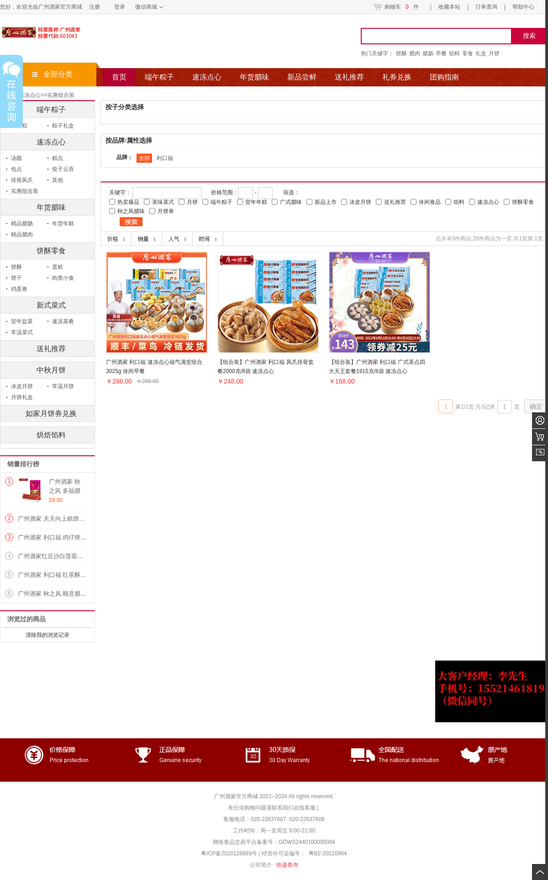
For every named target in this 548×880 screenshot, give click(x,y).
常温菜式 (22, 332)
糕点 (57, 158)
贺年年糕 (256, 202)
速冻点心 (51, 142)
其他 (57, 180)
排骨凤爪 (22, 180)
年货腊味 (51, 207)
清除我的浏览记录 (47, 635)
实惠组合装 (60, 95)
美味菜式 (163, 202)
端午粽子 (221, 202)
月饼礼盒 (22, 397)
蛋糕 (57, 267)
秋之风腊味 (131, 211)
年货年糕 (63, 223)
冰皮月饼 (22, 386)
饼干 (16, 278)
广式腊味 (291, 202)
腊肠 (427, 53)
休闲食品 (430, 202)
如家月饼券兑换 (51, 413)
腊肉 (414, 53)
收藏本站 (449, 7)
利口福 (165, 158)
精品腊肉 (22, 234)
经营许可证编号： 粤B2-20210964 (304, 853)
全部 (144, 158)
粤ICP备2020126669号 (229, 853)
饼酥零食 (51, 251)
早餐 (441, 53)
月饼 (494, 53)
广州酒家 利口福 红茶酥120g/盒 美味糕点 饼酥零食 (85, 574)
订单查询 (486, 7)
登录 (119, 7)
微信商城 (146, 7)
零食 (467, 53)
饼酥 (401, 53)
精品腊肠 (22, 223)
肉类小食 (63, 278)
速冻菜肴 (63, 321)
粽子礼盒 (63, 126)
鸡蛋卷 (19, 289)
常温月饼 (63, 386)
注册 (94, 7)
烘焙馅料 (51, 435)
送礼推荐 (51, 348)
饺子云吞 (63, 169)
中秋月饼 (51, 370)
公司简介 (261, 865)
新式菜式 (51, 305)
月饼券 (166, 211)
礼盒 (480, 53)
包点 (16, 169)
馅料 (454, 53)
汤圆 (16, 158)
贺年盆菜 (22, 321)
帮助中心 (523, 7)
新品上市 (326, 202)
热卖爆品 (128, 202)
